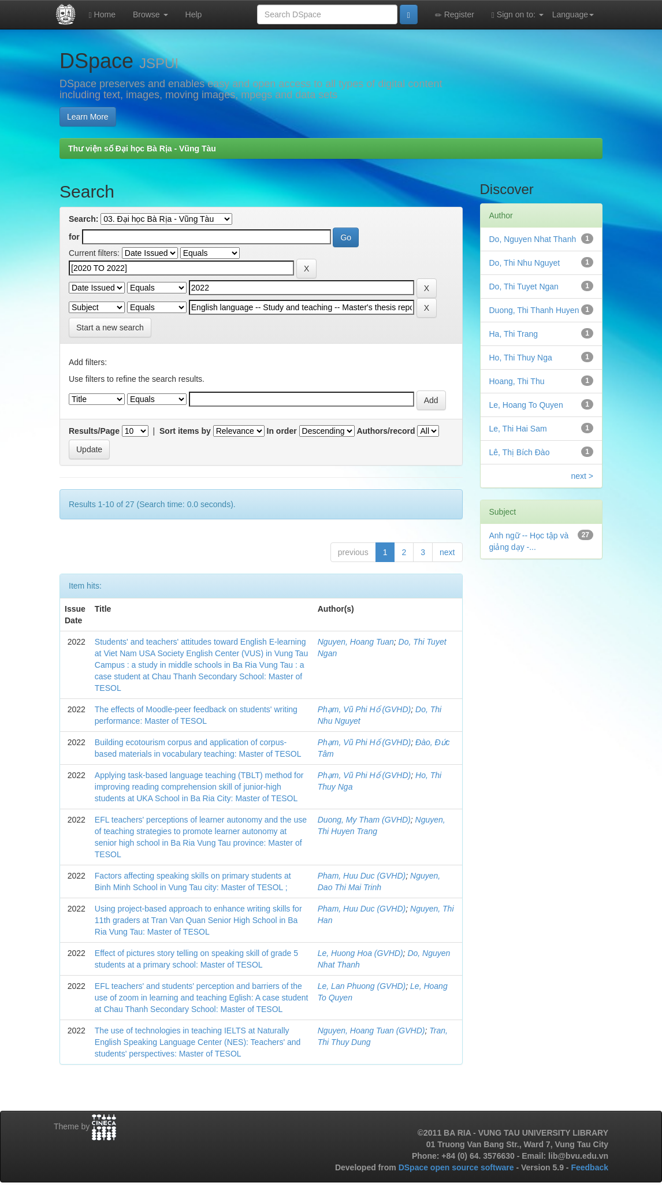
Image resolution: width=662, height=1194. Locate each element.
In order (282, 431)
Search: (83, 219)
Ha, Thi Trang (513, 334)
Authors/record (385, 431)
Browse (150, 14)
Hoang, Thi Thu (517, 381)
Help (193, 14)
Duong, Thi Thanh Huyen (534, 310)
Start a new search (110, 327)
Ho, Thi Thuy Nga (520, 357)
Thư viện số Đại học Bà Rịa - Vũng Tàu (142, 148)
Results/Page (94, 431)
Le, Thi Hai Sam (518, 428)
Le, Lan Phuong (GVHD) (362, 986)
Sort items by (185, 431)
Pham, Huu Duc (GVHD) (362, 875)
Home (102, 15)
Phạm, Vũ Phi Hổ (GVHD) (364, 709)
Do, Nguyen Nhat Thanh (533, 239)
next (447, 552)
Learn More (88, 116)
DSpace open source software (457, 1167)
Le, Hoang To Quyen (526, 405)
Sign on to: (518, 15)
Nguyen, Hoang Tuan (356, 641)
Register (454, 15)
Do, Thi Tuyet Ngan (524, 286)
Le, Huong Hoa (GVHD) (360, 953)
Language (573, 14)
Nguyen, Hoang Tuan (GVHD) (371, 1030)
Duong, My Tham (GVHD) (364, 819)
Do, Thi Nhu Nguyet (524, 262)
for (74, 236)
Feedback (589, 1167)
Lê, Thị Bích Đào (519, 452)
